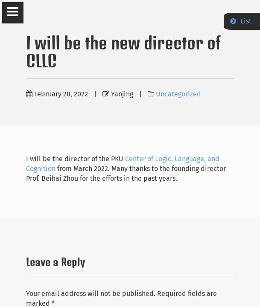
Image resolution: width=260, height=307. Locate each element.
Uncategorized (178, 94)
